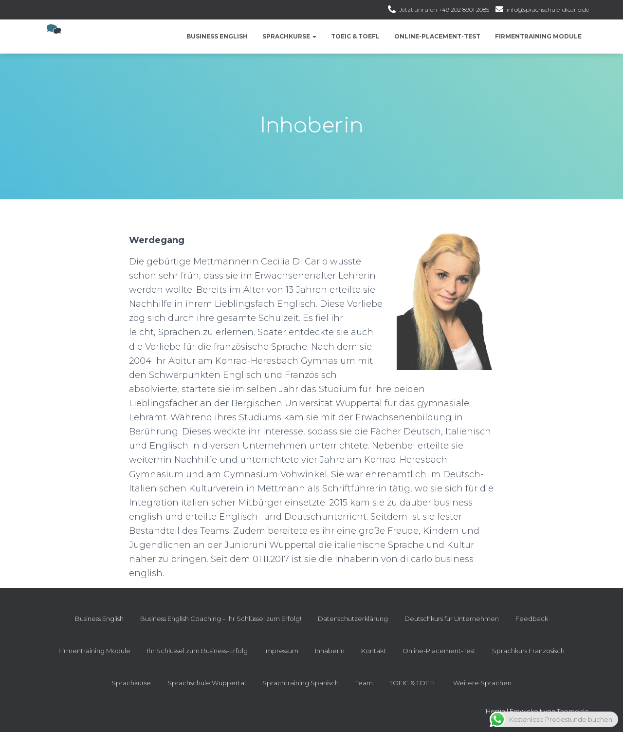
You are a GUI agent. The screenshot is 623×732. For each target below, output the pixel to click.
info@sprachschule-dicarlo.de (548, 9)
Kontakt (373, 651)
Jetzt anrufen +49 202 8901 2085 (444, 9)
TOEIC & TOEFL (355, 36)
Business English (217, 36)
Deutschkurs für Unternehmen (451, 618)
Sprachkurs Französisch (528, 651)
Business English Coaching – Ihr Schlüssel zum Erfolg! (220, 618)
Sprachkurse (289, 36)
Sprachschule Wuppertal (206, 683)
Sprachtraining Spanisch (300, 683)
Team (364, 683)
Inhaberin (330, 651)
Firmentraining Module (538, 36)
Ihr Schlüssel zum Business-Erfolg (197, 651)
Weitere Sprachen (482, 683)
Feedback (531, 618)
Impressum (281, 651)
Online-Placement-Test (437, 36)
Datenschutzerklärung (353, 618)
